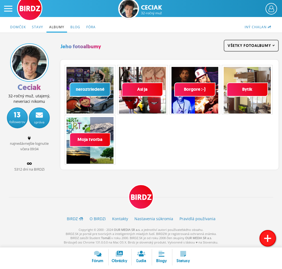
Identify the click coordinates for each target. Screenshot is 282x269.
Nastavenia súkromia (153, 218)
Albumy (56, 27)
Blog (75, 27)
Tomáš (105, 238)
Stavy (37, 27)
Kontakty (120, 218)
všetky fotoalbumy (251, 45)
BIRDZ (141, 197)
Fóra (91, 27)
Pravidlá (197, 218)
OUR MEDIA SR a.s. (127, 230)
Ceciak (151, 9)
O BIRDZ (98, 218)
